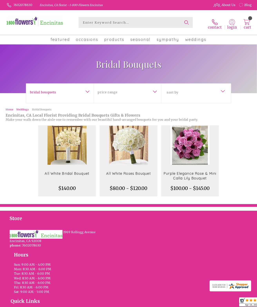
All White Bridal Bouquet (67, 171)
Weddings (22, 107)
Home (9, 107)
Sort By (172, 90)
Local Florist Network (215, 303)
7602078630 (22, 5)
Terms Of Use (161, 303)
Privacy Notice (185, 303)
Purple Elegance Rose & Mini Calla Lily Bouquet (190, 173)
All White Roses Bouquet (128, 171)
